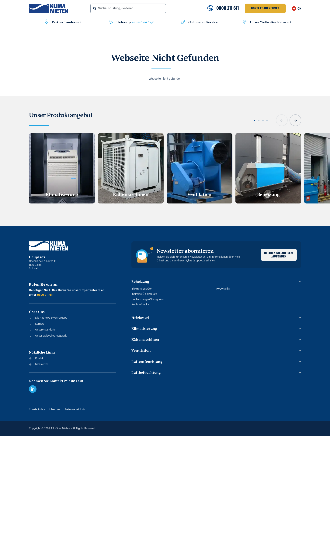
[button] (282, 120)
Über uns (54, 409)
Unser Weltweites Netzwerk (271, 22)
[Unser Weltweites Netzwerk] (244, 22)
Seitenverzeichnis (75, 409)
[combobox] (128, 8)
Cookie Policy (37, 409)
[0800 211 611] (210, 8)
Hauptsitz (37, 257)
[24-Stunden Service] (182, 22)
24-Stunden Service (203, 22)
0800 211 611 (227, 8)
